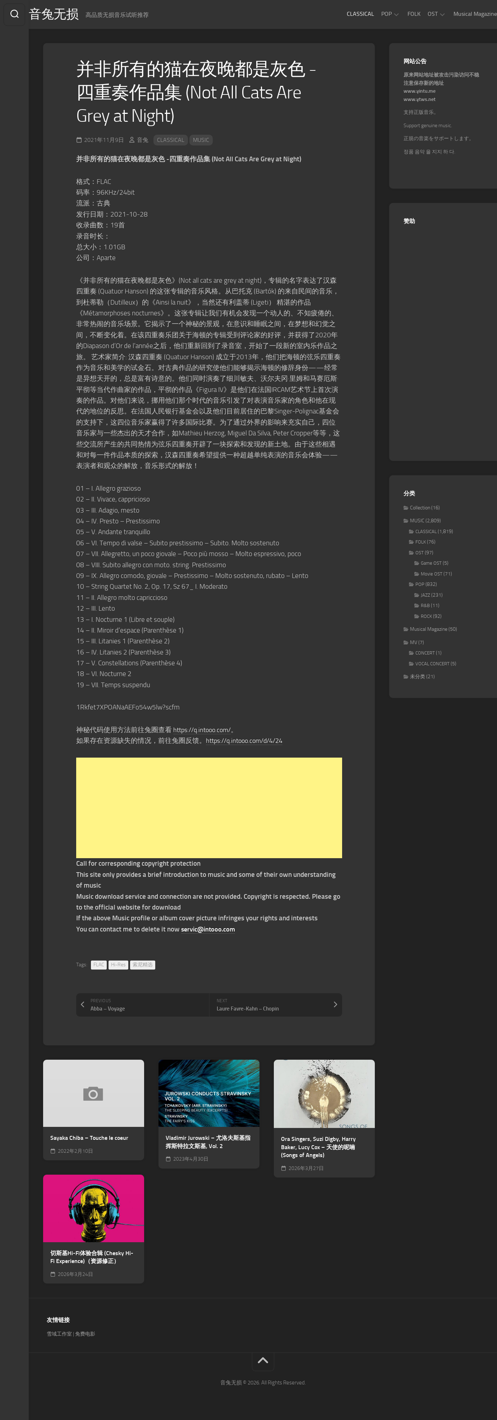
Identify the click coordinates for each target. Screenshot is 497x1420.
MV (413, 643)
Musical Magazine (461, 13)
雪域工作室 (59, 1335)
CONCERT (425, 654)
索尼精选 (143, 965)
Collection (420, 508)
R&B (425, 606)
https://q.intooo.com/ (204, 730)
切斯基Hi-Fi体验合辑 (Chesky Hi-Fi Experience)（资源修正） (91, 1258)
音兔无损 (68, 14)
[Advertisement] (209, 809)
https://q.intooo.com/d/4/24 (248, 741)
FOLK (399, 13)
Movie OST (431, 574)
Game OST (431, 564)
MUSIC (201, 140)
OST (418, 13)
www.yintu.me (420, 92)
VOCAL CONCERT (432, 664)
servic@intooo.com (209, 930)
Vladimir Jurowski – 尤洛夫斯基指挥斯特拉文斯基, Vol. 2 (208, 1142)
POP (372, 13)
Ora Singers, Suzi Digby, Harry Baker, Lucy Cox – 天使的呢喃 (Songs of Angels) (318, 1147)
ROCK (426, 617)
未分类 (417, 678)
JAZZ (425, 595)
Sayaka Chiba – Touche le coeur (89, 1138)
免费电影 (85, 1335)
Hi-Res (118, 965)
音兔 (142, 140)
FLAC (98, 965)
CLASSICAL (346, 13)
